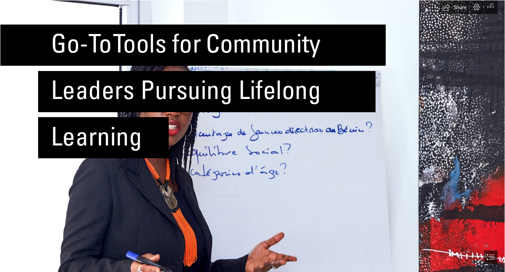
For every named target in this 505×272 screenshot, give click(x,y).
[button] (454, 7)
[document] (252, 136)
